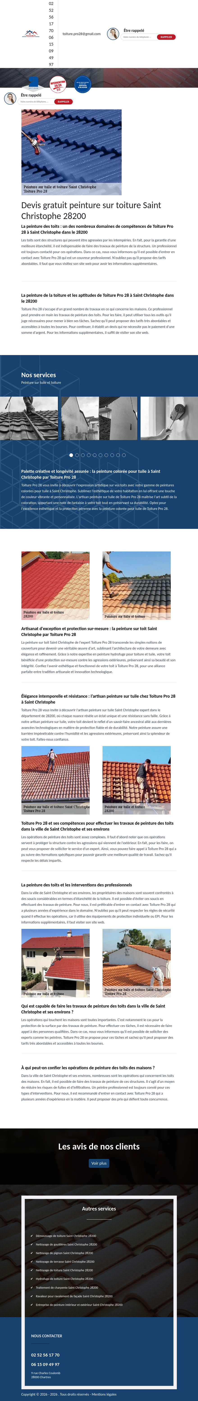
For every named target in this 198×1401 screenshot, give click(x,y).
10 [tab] (124, 455)
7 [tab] (106, 455)
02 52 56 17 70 (51, 17)
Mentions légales (104, 1394)
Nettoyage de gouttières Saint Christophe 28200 (66, 1244)
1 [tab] (71, 455)
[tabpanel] (99, 420)
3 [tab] (83, 455)
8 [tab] (112, 455)
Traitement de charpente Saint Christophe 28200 (67, 1288)
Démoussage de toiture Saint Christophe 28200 (66, 1236)
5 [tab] (94, 455)
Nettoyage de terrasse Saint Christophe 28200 (65, 1262)
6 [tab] (100, 455)
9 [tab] (118, 455)
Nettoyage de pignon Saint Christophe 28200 (64, 1253)
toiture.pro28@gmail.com (81, 34)
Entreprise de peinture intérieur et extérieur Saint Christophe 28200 (79, 1305)
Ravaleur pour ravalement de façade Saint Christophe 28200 (74, 1296)
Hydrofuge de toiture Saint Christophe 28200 (64, 1279)
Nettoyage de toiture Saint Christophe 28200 (64, 1270)
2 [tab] (77, 455)
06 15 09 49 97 (51, 51)
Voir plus (99, 1163)
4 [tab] (89, 455)
